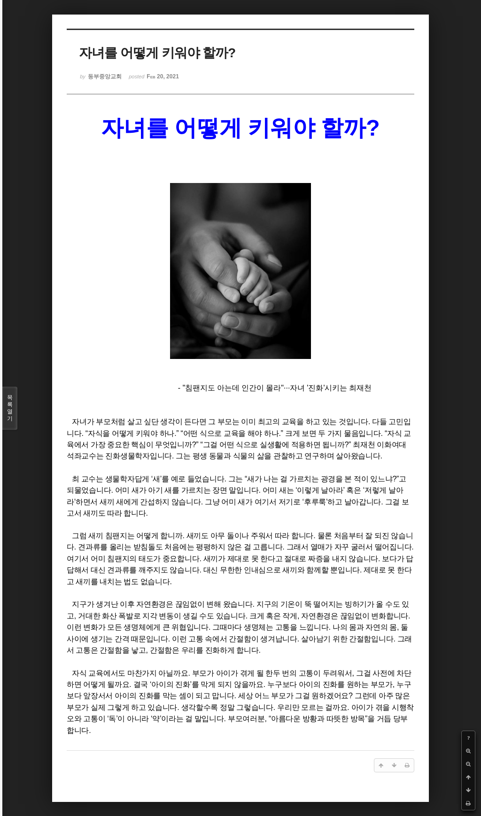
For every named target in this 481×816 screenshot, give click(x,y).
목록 (10, 408)
